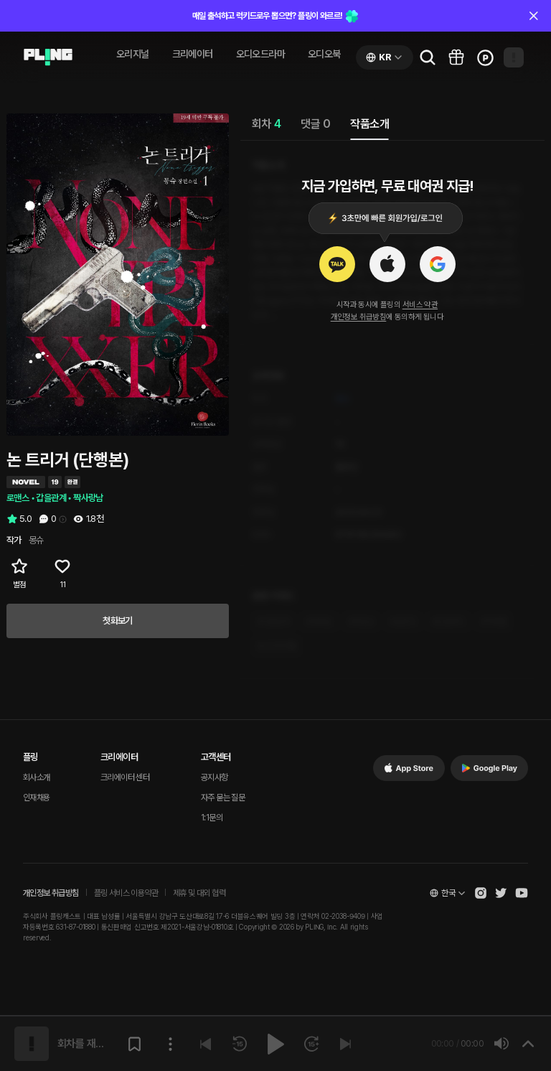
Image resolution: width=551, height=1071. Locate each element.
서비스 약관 (420, 304)
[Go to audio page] (48, 57)
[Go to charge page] (485, 57)
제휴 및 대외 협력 (199, 893)
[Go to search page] (427, 57)
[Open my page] (513, 57)
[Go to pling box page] (456, 57)
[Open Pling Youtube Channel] (521, 893)
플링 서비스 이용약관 (126, 893)
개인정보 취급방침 (359, 317)
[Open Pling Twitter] (501, 893)
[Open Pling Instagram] (480, 893)
